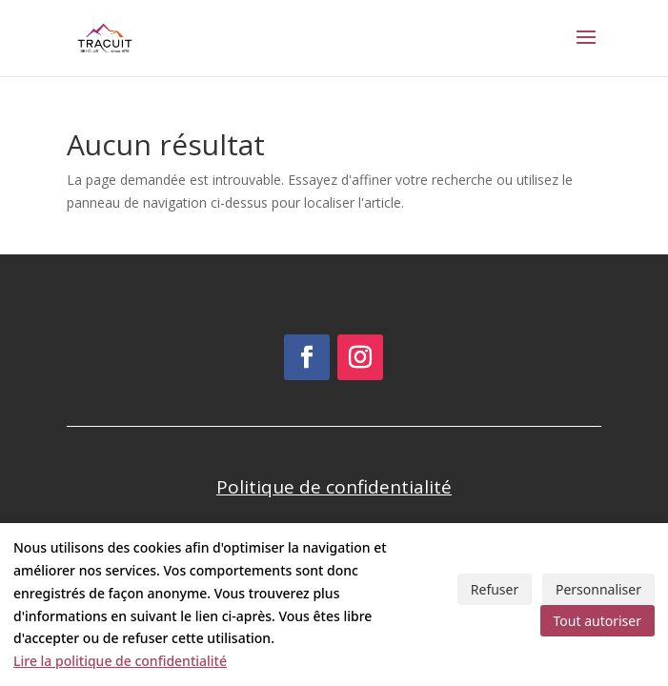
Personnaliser (598, 589)
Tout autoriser (597, 621)
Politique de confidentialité (334, 486)
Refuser (494, 589)
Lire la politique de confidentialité (120, 661)
